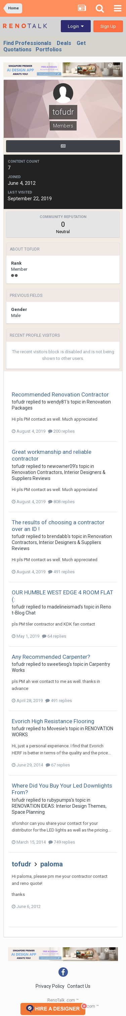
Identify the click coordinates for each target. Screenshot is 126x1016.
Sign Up (108, 26)
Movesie (56, 728)
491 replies (61, 571)
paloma (51, 864)
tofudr (18, 402)
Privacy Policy (50, 986)
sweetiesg (58, 664)
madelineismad (63, 606)
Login (76, 26)
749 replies (61, 842)
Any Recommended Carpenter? (51, 656)
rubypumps (59, 800)
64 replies (54, 636)
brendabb (57, 536)
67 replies (58, 764)
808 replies (61, 501)
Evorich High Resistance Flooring (53, 721)
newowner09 (61, 466)
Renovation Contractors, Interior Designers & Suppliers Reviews (62, 542)
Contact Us (78, 986)
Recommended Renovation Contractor (60, 394)
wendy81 (57, 402)
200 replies (61, 431)
